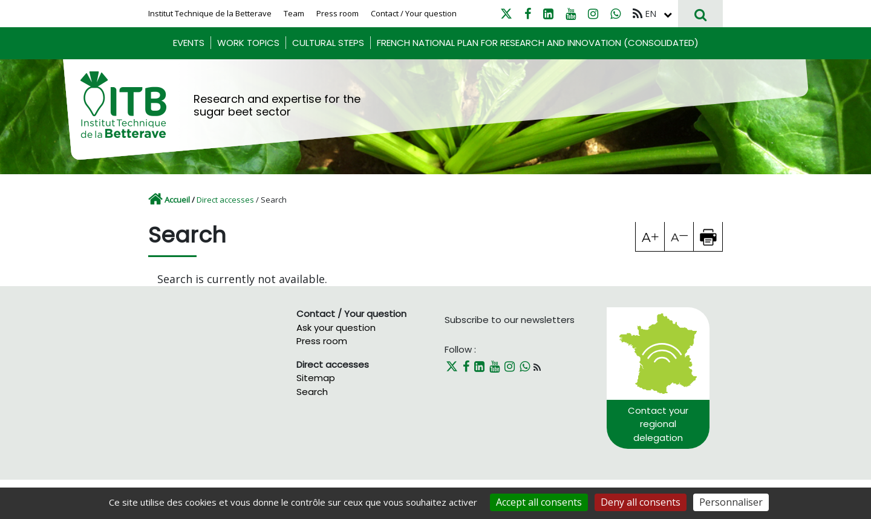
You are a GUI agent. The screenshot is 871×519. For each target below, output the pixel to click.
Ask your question (336, 327)
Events (188, 42)
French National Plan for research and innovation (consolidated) (538, 42)
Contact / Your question (414, 13)
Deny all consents (640, 502)
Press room (337, 13)
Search (312, 391)
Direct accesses (225, 199)
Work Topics (248, 42)
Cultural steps (328, 42)
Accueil (177, 199)
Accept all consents (539, 502)
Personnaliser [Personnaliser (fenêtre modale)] (731, 502)
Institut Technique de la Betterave (210, 13)
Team (294, 13)
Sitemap (315, 377)
